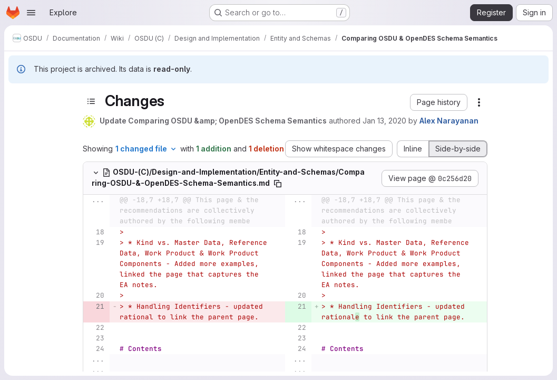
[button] (438, 102)
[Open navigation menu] (31, 12)
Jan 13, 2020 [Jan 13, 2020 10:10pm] (384, 120)
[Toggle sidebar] (91, 101)
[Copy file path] (277, 183)
